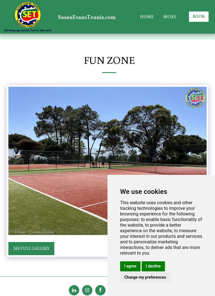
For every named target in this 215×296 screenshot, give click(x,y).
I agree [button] (130, 266)
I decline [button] (153, 266)
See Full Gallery (31, 248)
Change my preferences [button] (145, 277)
